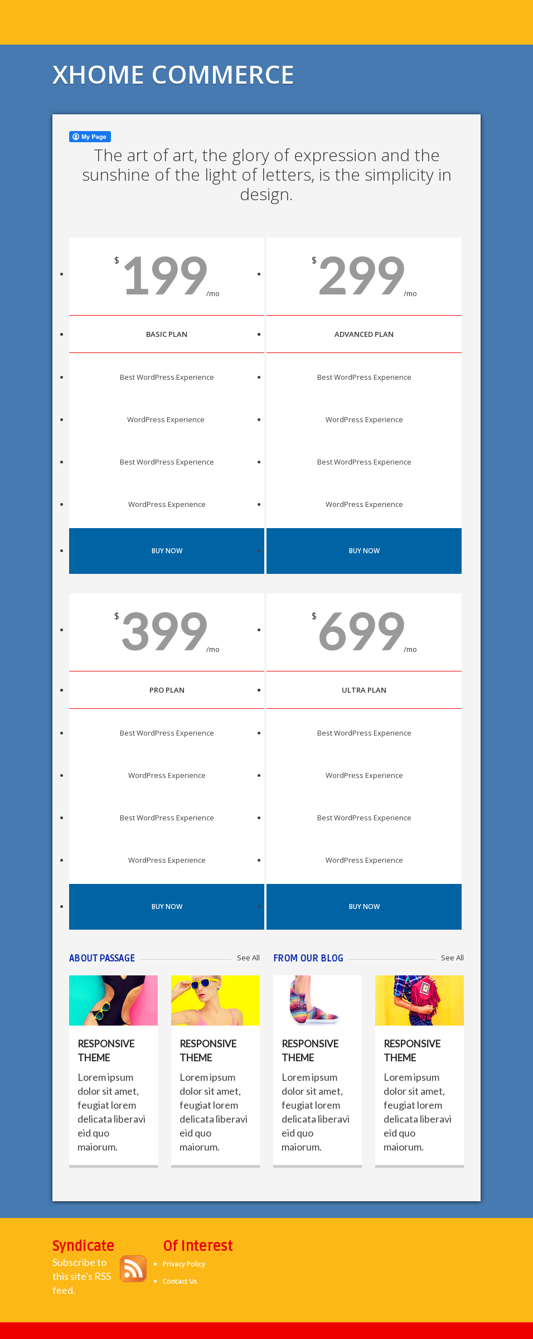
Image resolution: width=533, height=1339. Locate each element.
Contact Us (180, 1281)
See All (248, 958)
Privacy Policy (184, 1264)
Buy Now (167, 550)
